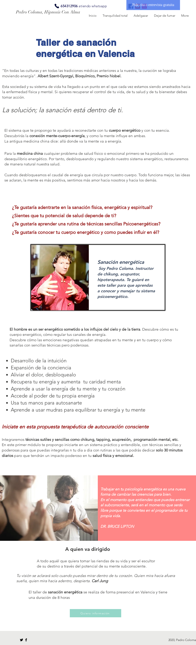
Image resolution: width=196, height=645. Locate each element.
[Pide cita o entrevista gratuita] (153, 5)
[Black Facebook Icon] (26, 640)
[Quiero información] (95, 613)
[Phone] (56, 6)
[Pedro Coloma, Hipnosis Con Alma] (51, 12)
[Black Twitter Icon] (21, 640)
